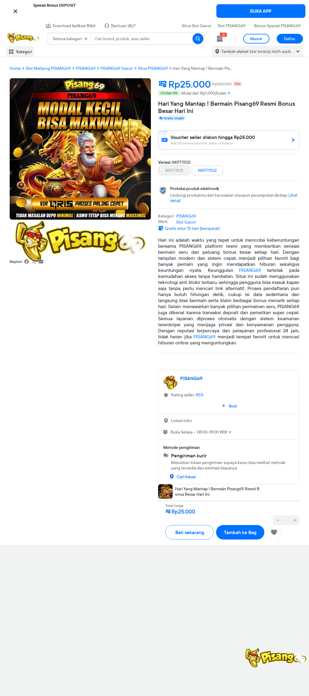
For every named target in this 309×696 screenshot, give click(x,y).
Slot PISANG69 (232, 25)
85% (200, 395)
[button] (154, 10)
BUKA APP (260, 11)
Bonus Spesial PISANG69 (277, 25)
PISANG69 (250, 270)
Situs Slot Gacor (197, 25)
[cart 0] (220, 39)
